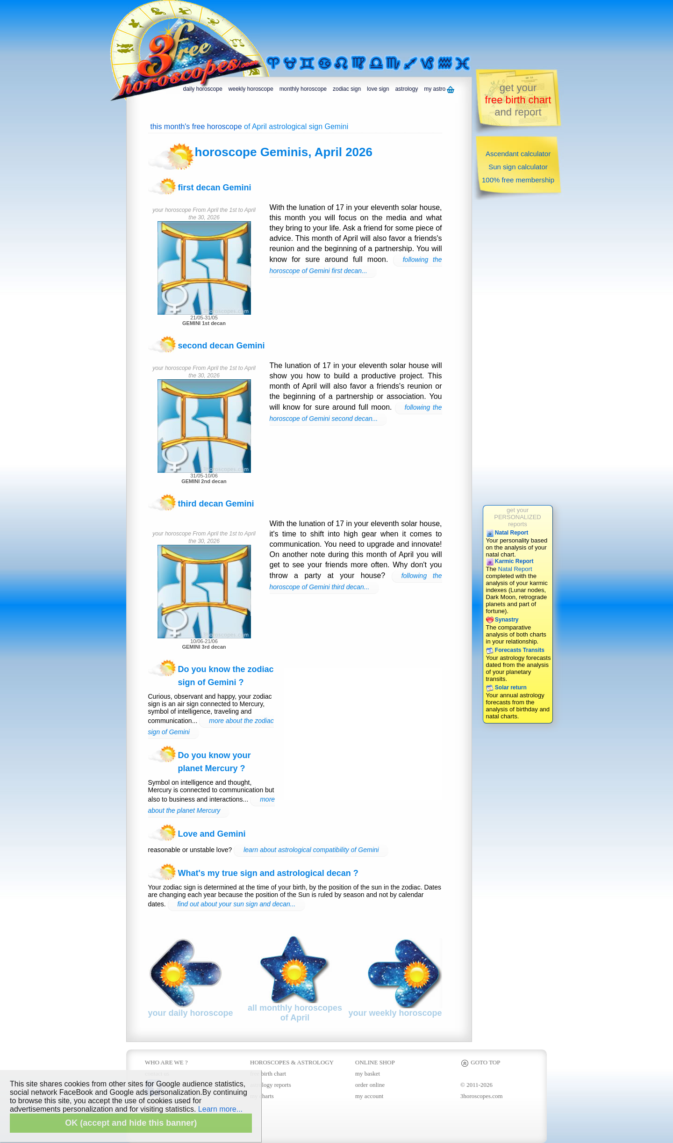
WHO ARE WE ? (166, 1062)
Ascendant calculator (518, 154)
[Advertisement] (380, 27)
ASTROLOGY (315, 1062)
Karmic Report (510, 561)
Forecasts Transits (515, 650)
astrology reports (270, 1084)
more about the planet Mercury (211, 805)
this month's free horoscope (196, 126)
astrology (406, 89)
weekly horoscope (251, 89)
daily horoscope (202, 89)
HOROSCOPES (270, 1062)
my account (369, 1096)
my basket (367, 1073)
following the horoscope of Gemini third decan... (356, 581)
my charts (262, 1096)
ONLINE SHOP (375, 1062)
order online (370, 1084)
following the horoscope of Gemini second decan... (356, 413)
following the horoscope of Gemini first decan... (356, 265)
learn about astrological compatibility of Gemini (311, 850)
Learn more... (220, 1109)
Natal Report (507, 532)
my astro (439, 89)
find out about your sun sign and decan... (237, 904)
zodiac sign (347, 89)
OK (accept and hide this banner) (131, 1123)
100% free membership (518, 180)
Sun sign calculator (518, 167)
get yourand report (518, 100)
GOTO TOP (480, 1062)
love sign (378, 89)
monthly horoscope (303, 89)
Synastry (502, 619)
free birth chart (268, 1073)
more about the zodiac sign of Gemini (211, 726)
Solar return (506, 687)
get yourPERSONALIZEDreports (517, 517)
